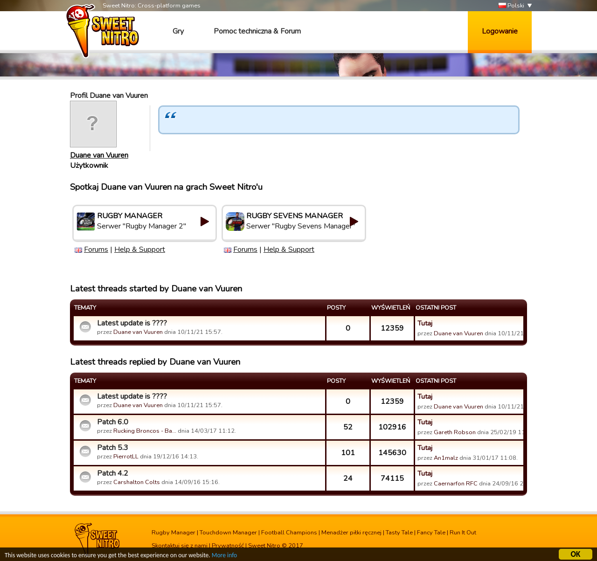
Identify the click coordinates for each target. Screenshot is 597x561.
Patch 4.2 (112, 473)
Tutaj (424, 323)
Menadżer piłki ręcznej (351, 532)
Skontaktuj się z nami (180, 545)
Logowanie (500, 31)
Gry (178, 31)
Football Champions (289, 532)
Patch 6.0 (112, 422)
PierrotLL (126, 456)
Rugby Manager (173, 532)
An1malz (446, 458)
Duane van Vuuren (99, 155)
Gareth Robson (455, 432)
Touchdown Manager (228, 532)
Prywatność (228, 545)
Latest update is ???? (132, 323)
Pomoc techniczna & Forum (257, 31)
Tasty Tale (399, 532)
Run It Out (463, 532)
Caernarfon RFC (456, 483)
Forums (96, 249)
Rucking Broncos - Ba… (144, 431)
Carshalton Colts (136, 482)
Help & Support (139, 249)
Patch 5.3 (112, 447)
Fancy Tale (431, 532)
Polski (511, 5)
